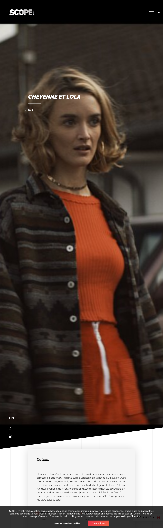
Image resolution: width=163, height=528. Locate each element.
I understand (98, 523)
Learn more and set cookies (67, 523)
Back (30, 110)
